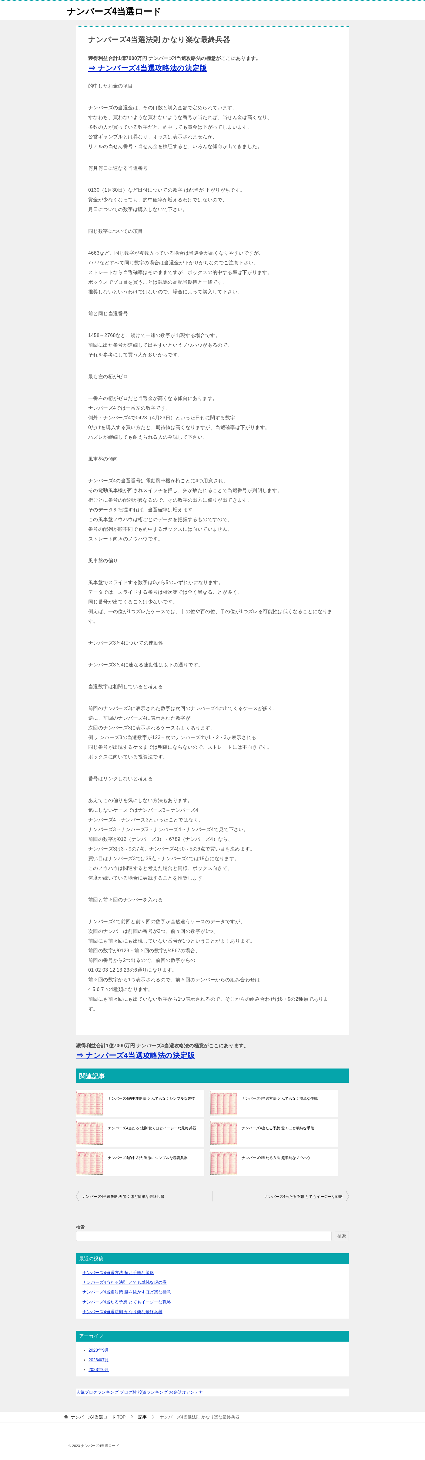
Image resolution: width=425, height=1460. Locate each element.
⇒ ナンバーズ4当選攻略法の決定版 (147, 68)
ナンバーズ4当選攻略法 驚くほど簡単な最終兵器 (123, 1196)
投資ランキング (153, 1392)
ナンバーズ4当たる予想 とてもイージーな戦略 (303, 1196)
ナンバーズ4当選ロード (116, 10)
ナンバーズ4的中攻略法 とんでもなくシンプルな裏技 (151, 1098)
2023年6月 (99, 1369)
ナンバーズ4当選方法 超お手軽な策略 (118, 1272)
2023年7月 (99, 1359)
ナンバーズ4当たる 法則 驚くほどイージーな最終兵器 (152, 1128)
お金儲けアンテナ (186, 1392)
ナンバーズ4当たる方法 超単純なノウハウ (276, 1158)
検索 (80, 1227)
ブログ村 (128, 1392)
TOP (98, 1417)
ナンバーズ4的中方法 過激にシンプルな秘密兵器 (147, 1158)
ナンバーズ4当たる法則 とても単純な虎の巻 (124, 1282)
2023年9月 (99, 1350)
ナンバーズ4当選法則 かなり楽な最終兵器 (122, 1311)
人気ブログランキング (97, 1392)
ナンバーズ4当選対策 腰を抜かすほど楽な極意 (126, 1292)
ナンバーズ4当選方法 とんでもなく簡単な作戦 (279, 1098)
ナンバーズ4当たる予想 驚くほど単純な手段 (278, 1128)
